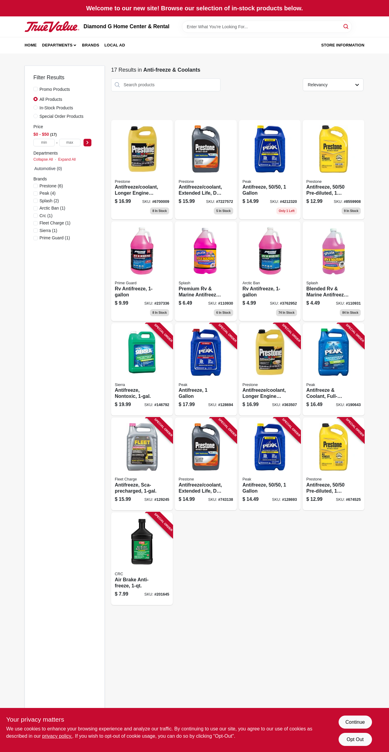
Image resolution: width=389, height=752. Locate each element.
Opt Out (354, 739)
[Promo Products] (35, 89)
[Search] (346, 26)
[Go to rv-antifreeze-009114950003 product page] (142, 271)
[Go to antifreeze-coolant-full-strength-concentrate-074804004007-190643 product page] (333, 369)
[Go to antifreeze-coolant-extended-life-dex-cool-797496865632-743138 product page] (206, 464)
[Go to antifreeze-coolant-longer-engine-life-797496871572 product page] (142, 170)
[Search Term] (267, 27)
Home (31, 45)
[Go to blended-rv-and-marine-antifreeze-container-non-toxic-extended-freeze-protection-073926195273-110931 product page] (333, 271)
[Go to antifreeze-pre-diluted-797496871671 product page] (333, 170)
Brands (90, 45)
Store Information (342, 45)
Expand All (67, 159)
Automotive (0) (48, 168)
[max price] (69, 142)
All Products (50, 99)
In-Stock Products (56, 107)
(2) (49, 200)
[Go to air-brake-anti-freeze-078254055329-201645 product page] (142, 558)
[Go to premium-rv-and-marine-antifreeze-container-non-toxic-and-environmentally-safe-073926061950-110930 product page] (206, 271)
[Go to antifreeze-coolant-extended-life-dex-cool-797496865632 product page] (206, 170)
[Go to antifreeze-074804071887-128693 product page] (270, 464)
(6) (51, 185)
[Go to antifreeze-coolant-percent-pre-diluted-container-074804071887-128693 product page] (270, 170)
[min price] (44, 142)
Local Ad (114, 45)
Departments (57, 45)
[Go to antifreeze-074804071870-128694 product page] (206, 369)
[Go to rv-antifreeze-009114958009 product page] (270, 271)
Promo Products (54, 89)
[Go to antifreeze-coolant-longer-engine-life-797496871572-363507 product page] (270, 369)
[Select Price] (87, 142)
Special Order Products (61, 116)
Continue (355, 722)
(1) (52, 208)
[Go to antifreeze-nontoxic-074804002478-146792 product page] (142, 369)
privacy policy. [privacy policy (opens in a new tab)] (57, 736)
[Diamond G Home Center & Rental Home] (52, 26)
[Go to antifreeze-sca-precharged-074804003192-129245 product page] (142, 464)
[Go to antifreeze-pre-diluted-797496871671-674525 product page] (333, 464)
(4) (47, 193)
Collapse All (43, 159)
